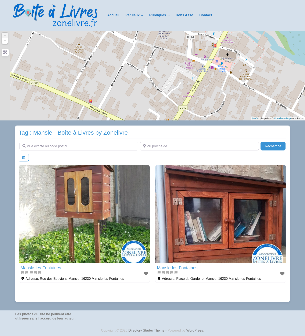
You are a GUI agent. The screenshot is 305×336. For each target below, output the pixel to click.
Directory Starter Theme (146, 330)
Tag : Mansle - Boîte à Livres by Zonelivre (73, 132)
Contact (205, 15)
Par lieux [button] (132, 15)
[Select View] (24, 158)
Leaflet (255, 118)
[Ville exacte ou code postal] (78, 146)
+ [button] (5, 35)
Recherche (275, 145)
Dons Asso (184, 15)
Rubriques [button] (157, 15)
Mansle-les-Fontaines (41, 267)
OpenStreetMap (282, 118)
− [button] (5, 41)
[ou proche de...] (199, 146)
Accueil (113, 15)
